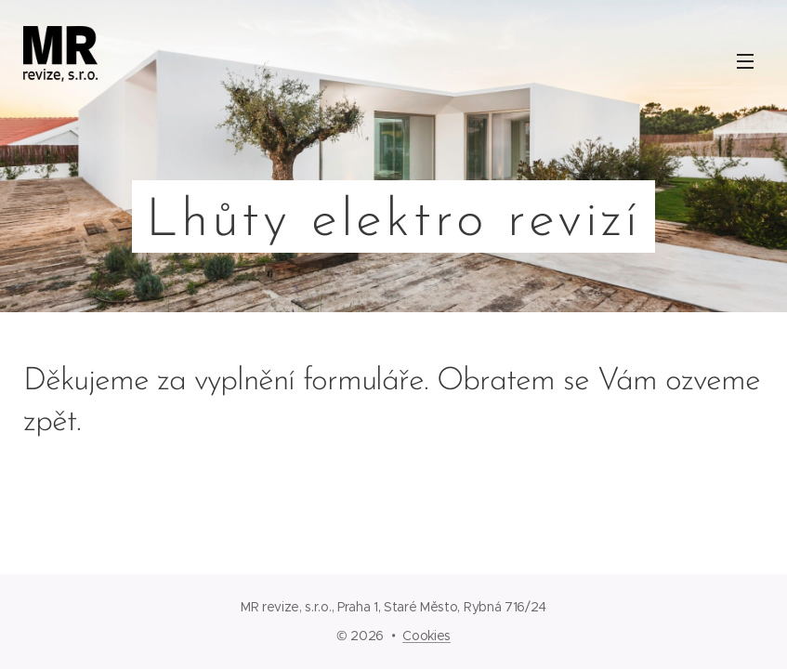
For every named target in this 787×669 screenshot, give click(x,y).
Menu (745, 61)
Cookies (426, 635)
